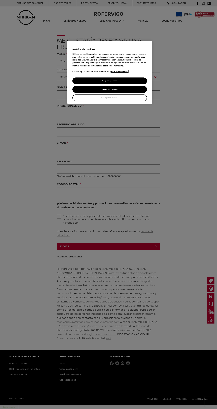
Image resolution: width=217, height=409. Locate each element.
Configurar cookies (109, 98)
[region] (109, 72)
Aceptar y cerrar (109, 81)
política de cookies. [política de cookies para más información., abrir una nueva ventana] (119, 72)
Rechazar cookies (109, 89)
